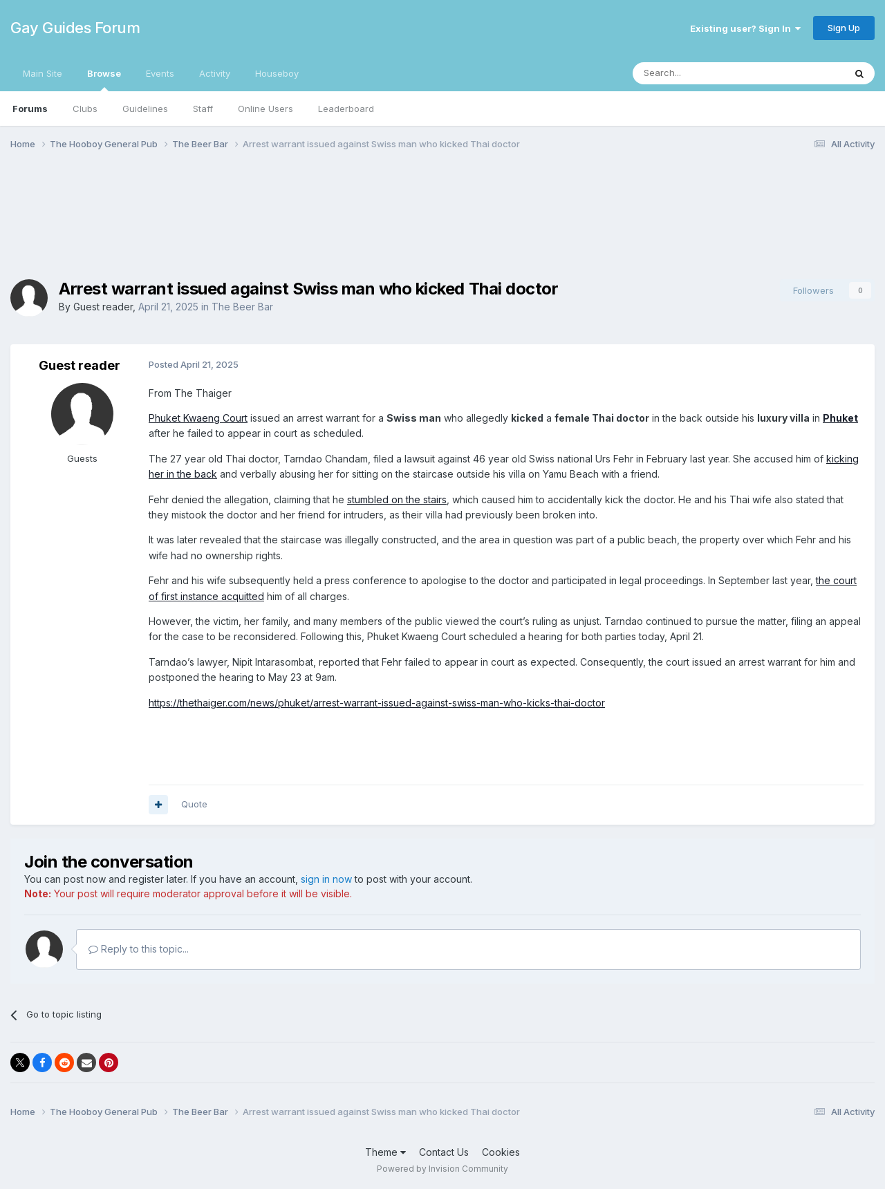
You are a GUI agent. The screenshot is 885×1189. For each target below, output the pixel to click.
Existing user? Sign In (745, 28)
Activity (214, 73)
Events (160, 73)
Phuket (840, 418)
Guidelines (145, 108)
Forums (30, 108)
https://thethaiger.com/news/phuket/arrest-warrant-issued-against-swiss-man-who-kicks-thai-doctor (377, 703)
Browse (104, 79)
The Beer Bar (242, 306)
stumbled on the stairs (397, 499)
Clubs (85, 108)
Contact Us (444, 1152)
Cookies (501, 1152)
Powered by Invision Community (442, 1168)
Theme (385, 1152)
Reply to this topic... (138, 949)
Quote (194, 803)
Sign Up (844, 27)
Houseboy (277, 73)
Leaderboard (346, 108)
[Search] (703, 73)
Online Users (265, 108)
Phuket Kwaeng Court (198, 418)
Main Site (42, 73)
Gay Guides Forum (75, 28)
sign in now (326, 879)
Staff (203, 108)
